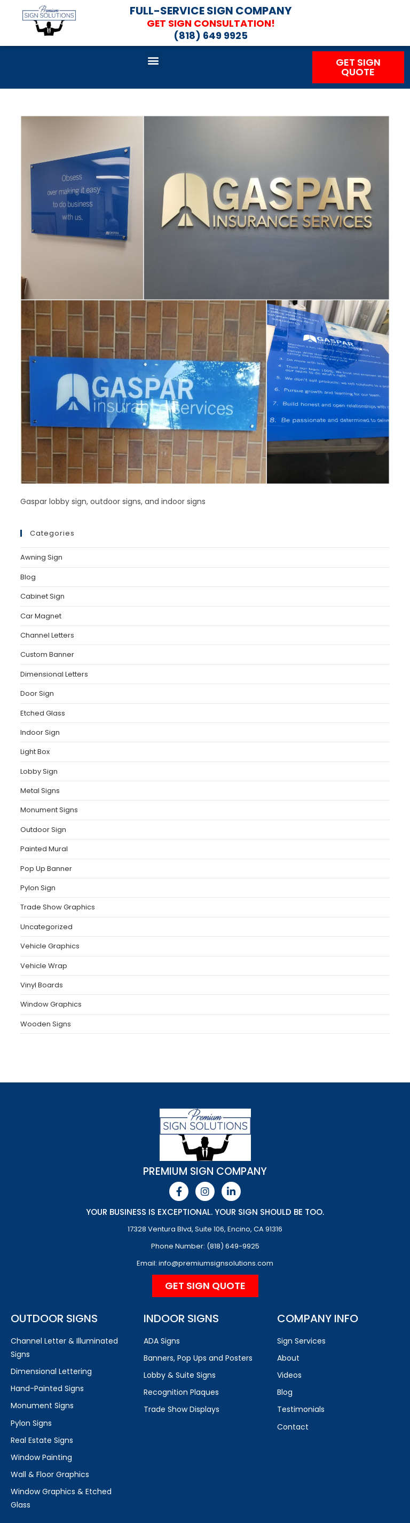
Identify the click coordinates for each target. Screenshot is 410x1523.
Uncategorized (46, 927)
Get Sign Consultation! (210, 23)
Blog (28, 577)
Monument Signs (49, 810)
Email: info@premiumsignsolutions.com (205, 1263)
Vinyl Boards (41, 985)
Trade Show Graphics (57, 907)
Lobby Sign (39, 771)
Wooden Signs (45, 1024)
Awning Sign (41, 557)
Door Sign (37, 693)
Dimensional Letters (54, 674)
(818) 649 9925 (211, 35)
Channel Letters (47, 635)
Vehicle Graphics (50, 946)
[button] (153, 60)
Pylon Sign (38, 888)
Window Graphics (51, 1004)
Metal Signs (40, 791)
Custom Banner (47, 654)
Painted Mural (44, 849)
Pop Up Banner (46, 868)
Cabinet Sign (42, 596)
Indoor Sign (40, 732)
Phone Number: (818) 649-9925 (205, 1246)
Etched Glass (42, 713)
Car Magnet (40, 616)
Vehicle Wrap (43, 966)
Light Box (35, 752)
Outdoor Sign (43, 830)
